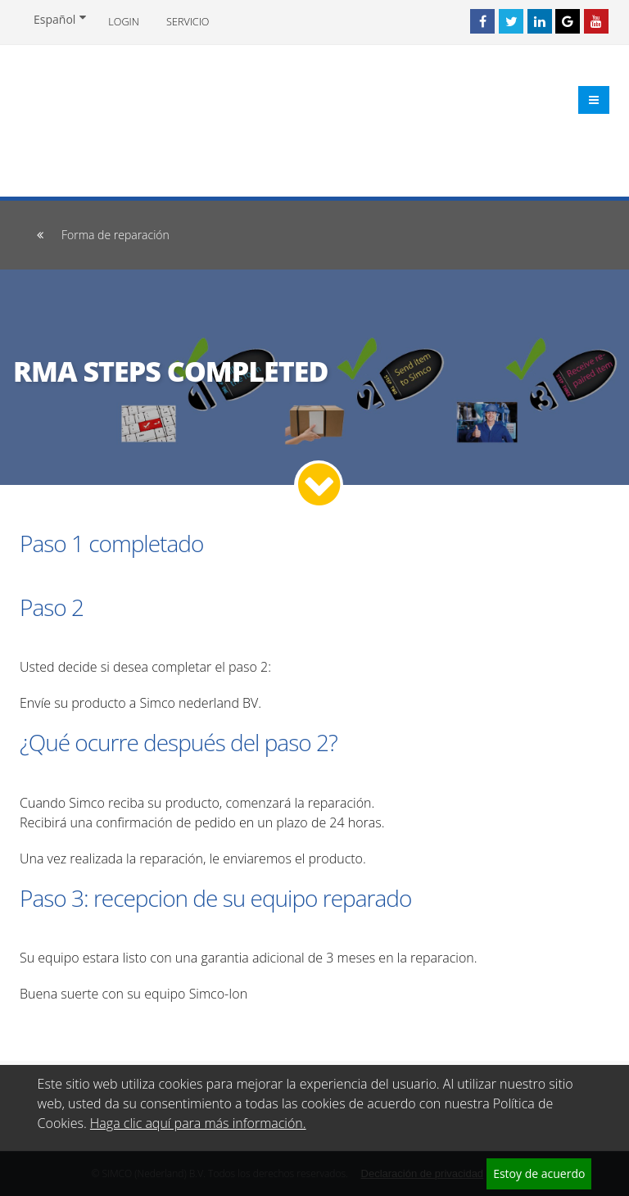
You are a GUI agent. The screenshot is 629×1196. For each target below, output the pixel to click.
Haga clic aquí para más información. (198, 1123)
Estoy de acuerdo (539, 1173)
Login (123, 22)
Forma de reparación (115, 234)
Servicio (187, 22)
